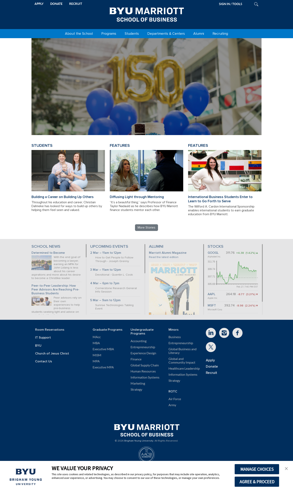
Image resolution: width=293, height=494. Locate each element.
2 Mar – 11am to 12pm (105, 253)
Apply (210, 360)
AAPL (211, 294)
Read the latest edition (163, 257)
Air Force (174, 399)
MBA (96, 343)
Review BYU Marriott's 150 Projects (202, 115)
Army (172, 405)
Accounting (138, 341)
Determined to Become (48, 253)
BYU (38, 346)
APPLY (39, 4)
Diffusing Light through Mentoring (137, 197)
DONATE (56, 4)
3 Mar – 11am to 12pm (105, 270)
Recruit (211, 373)
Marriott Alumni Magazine (167, 253)
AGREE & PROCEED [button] (257, 482)
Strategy (136, 389)
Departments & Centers (166, 33)
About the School (79, 33)
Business (174, 337)
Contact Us (43, 361)
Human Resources (143, 371)
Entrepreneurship (143, 347)
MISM (97, 355)
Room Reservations (49, 330)
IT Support (43, 338)
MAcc (97, 337)
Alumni (198, 33)
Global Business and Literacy (182, 351)
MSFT (212, 305)
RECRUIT (75, 4)
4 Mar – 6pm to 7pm (104, 283)
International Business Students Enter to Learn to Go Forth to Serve (220, 199)
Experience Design (143, 353)
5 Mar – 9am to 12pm (105, 300)
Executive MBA (103, 349)
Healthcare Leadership (184, 368)
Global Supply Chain (145, 365)
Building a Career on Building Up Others (62, 197)
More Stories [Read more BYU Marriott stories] (146, 227)
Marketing (138, 383)
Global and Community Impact (181, 360)
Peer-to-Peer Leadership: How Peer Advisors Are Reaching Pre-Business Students (55, 289)
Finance (136, 359)
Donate (212, 366)
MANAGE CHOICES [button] (257, 469)
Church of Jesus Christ (52, 354)
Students (132, 33)
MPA (96, 361)
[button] (286, 468)
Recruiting (220, 33)
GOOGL (213, 253)
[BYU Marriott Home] (146, 14)
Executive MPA (103, 367)
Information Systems (145, 377)
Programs (108, 33)
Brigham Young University (138, 440)
